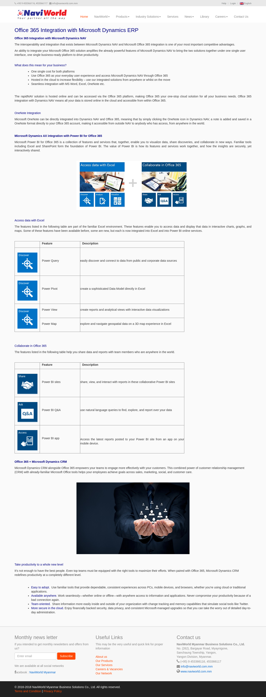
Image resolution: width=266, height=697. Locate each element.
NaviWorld (102, 16)
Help (224, 3)
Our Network (104, 673)
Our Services (104, 665)
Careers (221, 16)
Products (122, 16)
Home (84, 16)
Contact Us (241, 16)
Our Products (104, 661)
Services (172, 16)
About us (101, 656)
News (189, 16)
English (245, 3)
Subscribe (66, 656)
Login (233, 3)
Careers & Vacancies (109, 669)
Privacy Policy (53, 691)
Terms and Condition (28, 691)
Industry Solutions (148, 16)
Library (204, 16)
